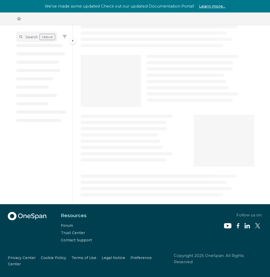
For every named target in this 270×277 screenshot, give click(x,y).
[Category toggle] (73, 41)
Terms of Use (83, 257)
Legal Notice (113, 257)
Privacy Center (22, 257)
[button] (36, 36)
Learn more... (212, 6)
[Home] (19, 18)
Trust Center (73, 232)
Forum (67, 225)
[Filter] (65, 37)
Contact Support (76, 240)
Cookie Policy (53, 257)
